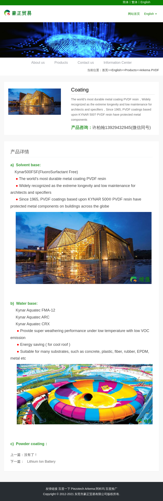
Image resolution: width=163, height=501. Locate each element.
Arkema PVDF (149, 70)
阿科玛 (100, 488)
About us (36, 62)
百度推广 (111, 488)
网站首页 (134, 13)
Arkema (90, 488)
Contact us (86, 62)
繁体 (135, 2)
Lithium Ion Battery (41, 461)
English (145, 2)
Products (60, 62)
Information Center (119, 62)
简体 (126, 2)
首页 (105, 70)
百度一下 (64, 488)
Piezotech (77, 488)
